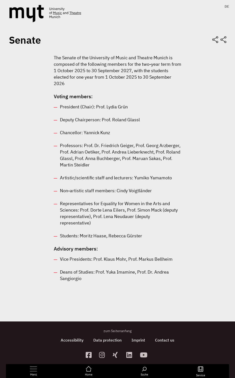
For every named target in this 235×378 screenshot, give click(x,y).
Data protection (107, 340)
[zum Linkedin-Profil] (131, 354)
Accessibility (72, 340)
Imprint (138, 340)
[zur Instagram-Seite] (104, 354)
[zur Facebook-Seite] (90, 354)
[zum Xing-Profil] (117, 354)
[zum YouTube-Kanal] (145, 354)
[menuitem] (225, 6)
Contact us (164, 340)
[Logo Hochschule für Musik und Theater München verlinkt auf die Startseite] (26, 13)
